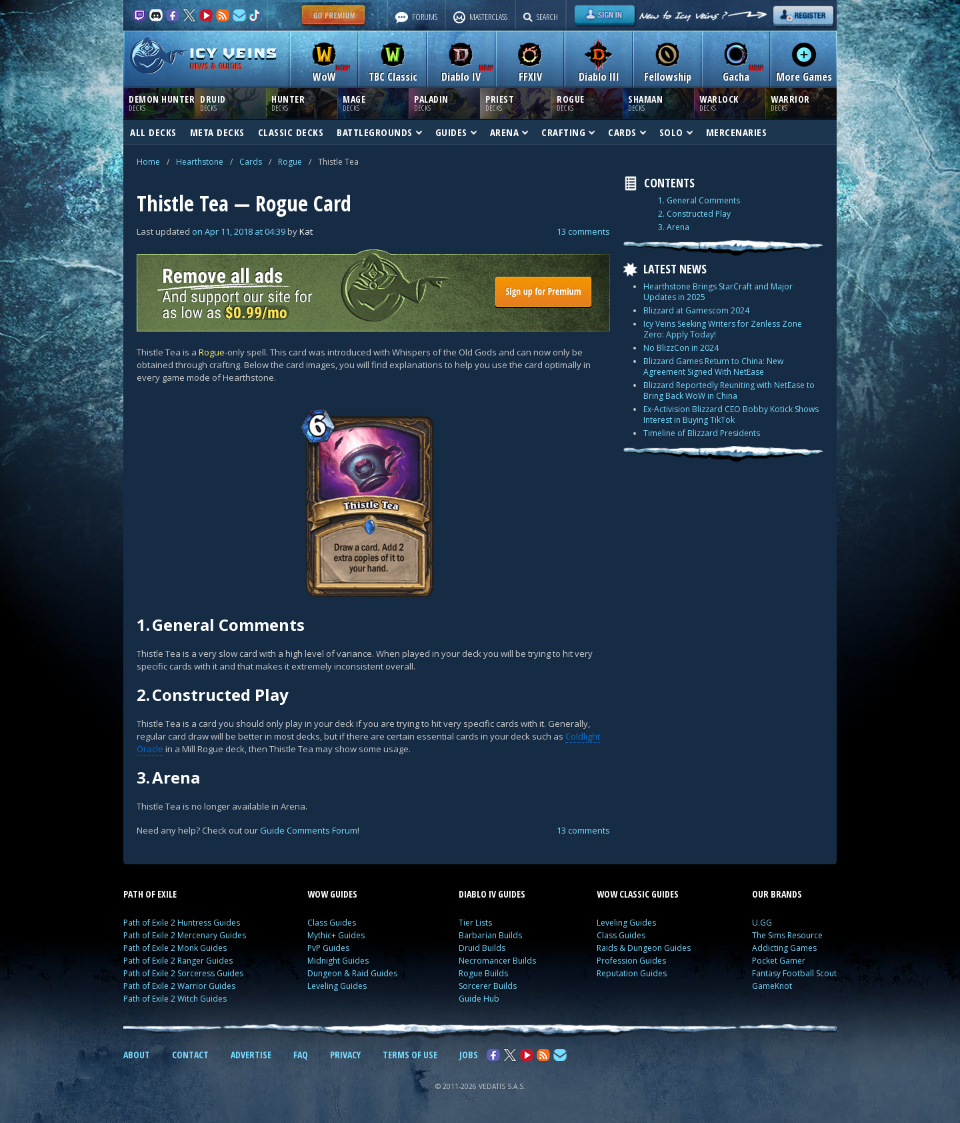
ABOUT (136, 1054)
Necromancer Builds (497, 960)
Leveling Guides (337, 986)
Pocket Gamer (778, 960)
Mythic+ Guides (336, 935)
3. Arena (673, 227)
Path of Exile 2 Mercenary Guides (184, 935)
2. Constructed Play (694, 214)
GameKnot (772, 986)
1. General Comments (699, 200)
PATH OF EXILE (150, 894)
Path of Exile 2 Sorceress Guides (183, 973)
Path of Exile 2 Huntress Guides (181, 922)
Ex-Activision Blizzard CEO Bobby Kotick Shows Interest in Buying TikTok (731, 414)
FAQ (300, 1054)
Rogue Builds (483, 973)
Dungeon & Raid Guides (352, 973)
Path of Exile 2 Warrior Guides (179, 986)
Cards (250, 161)
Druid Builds (482, 948)
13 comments (583, 231)
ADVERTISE (251, 1054)
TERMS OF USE (410, 1054)
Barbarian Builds (490, 935)
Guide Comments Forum (308, 830)
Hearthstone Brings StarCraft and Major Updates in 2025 (718, 292)
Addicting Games (784, 948)
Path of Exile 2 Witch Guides (175, 998)
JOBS (468, 1054)
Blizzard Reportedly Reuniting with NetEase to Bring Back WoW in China (729, 390)
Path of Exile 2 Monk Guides (175, 948)
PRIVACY (345, 1054)
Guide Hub (479, 998)
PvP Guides (328, 948)
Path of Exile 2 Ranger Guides (178, 960)
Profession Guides (631, 960)
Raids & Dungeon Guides (644, 948)
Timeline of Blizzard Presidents (701, 433)
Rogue (290, 161)
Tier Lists (475, 922)
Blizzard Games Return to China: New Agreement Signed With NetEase (713, 366)
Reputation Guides (632, 973)
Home (148, 161)
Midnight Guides (338, 960)
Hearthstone (199, 161)
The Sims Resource (787, 935)
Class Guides (331, 922)
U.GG (762, 922)
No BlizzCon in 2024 (681, 347)
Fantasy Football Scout (794, 973)
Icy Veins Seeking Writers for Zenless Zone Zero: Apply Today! (722, 329)
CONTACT (190, 1054)
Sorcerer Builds (488, 986)
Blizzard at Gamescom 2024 (696, 310)
